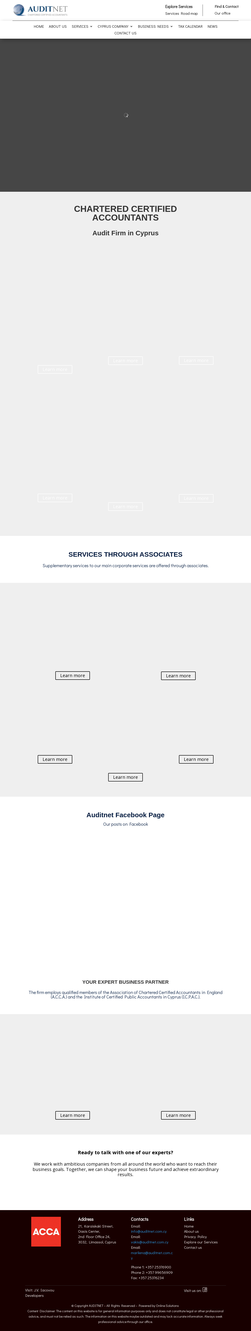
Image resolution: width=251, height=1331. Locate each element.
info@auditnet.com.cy (149, 1231)
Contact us (125, 34)
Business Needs (153, 27)
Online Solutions (167, 1305)
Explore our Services (201, 1242)
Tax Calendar (190, 27)
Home (39, 27)
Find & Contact (227, 6)
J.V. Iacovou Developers (39, 1292)
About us (58, 27)
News (212, 27)
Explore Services (179, 6)
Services (80, 27)
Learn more (55, 369)
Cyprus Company (113, 27)
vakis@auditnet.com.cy (149, 1242)
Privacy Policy (195, 1236)
